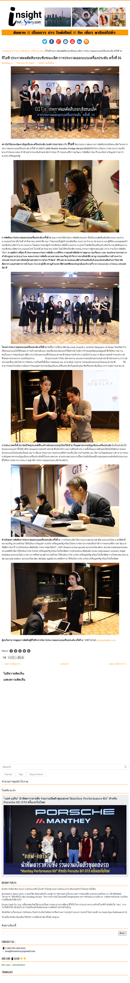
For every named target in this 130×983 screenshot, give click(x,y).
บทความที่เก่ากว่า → (118, 664)
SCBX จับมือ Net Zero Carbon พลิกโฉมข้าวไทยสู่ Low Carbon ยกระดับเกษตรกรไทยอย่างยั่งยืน (49, 889)
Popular (8, 774)
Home (6, 51)
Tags (21, 774)
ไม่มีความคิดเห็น (46, 63)
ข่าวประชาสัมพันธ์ (20, 51)
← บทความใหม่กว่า (11, 664)
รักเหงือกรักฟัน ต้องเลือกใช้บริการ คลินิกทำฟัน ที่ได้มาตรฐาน (30, 917)
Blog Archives (36, 774)
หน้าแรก (65, 664)
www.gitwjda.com (106, 640)
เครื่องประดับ (37, 51)
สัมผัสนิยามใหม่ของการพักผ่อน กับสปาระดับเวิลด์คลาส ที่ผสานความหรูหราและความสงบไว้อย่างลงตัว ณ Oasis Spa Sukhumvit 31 (64, 912)
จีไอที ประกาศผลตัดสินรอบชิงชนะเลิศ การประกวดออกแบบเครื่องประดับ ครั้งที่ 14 (62, 58)
